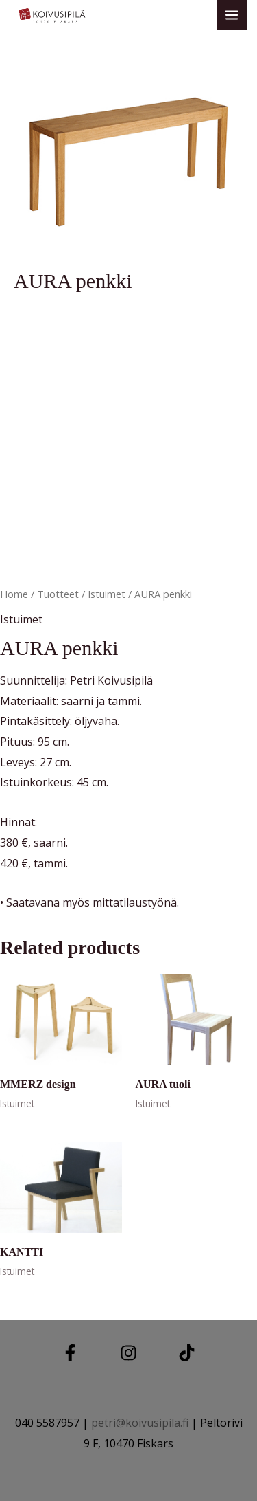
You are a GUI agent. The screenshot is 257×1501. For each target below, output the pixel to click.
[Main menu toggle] (232, 15)
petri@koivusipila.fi (139, 1422)
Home (14, 594)
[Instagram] (128, 1353)
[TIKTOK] (187, 1353)
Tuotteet (58, 594)
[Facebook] (70, 1353)
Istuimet (106, 594)
